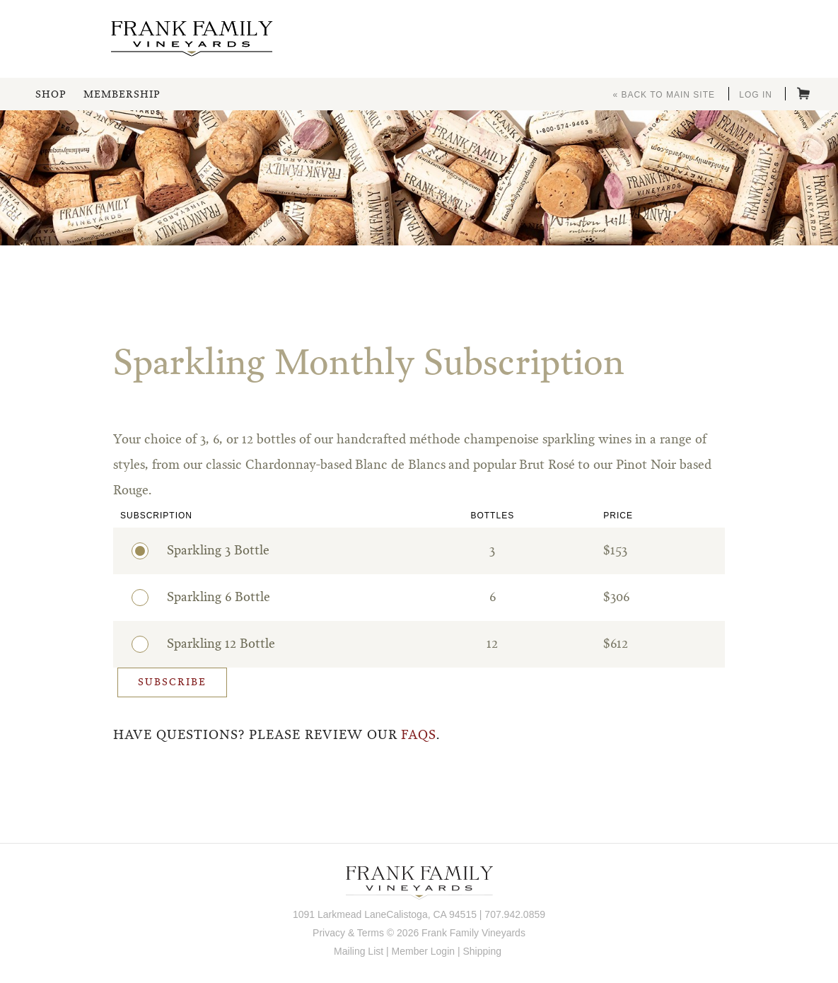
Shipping (481, 951)
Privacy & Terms (348, 932)
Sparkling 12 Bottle (212, 642)
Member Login (423, 951)
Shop (50, 95)
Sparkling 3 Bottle (209, 548)
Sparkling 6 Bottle (210, 595)
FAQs (418, 735)
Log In (755, 95)
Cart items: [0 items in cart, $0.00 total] (803, 93)
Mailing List (358, 951)
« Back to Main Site (663, 95)
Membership (121, 95)
